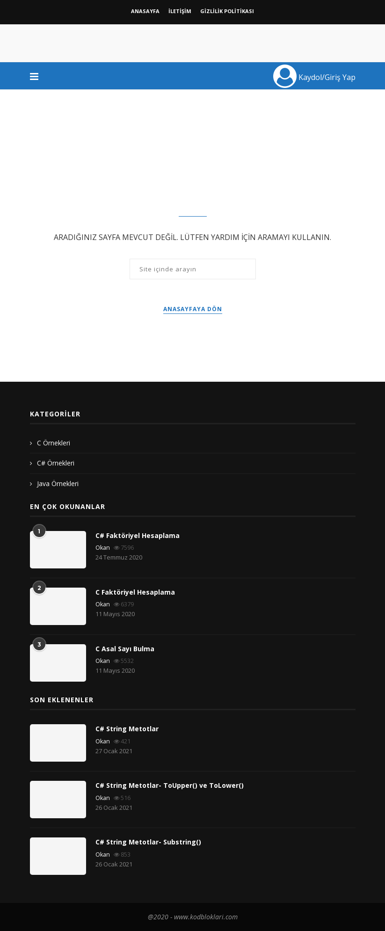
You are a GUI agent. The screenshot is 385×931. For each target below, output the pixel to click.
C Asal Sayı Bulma (124, 648)
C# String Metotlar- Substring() (148, 841)
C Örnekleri (53, 442)
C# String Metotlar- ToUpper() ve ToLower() (169, 785)
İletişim (179, 11)
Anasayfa (145, 11)
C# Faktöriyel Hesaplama (137, 535)
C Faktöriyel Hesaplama (135, 592)
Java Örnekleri (58, 483)
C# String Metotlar (127, 728)
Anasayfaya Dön (192, 309)
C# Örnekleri (55, 462)
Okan (102, 548)
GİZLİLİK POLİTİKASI (227, 11)
